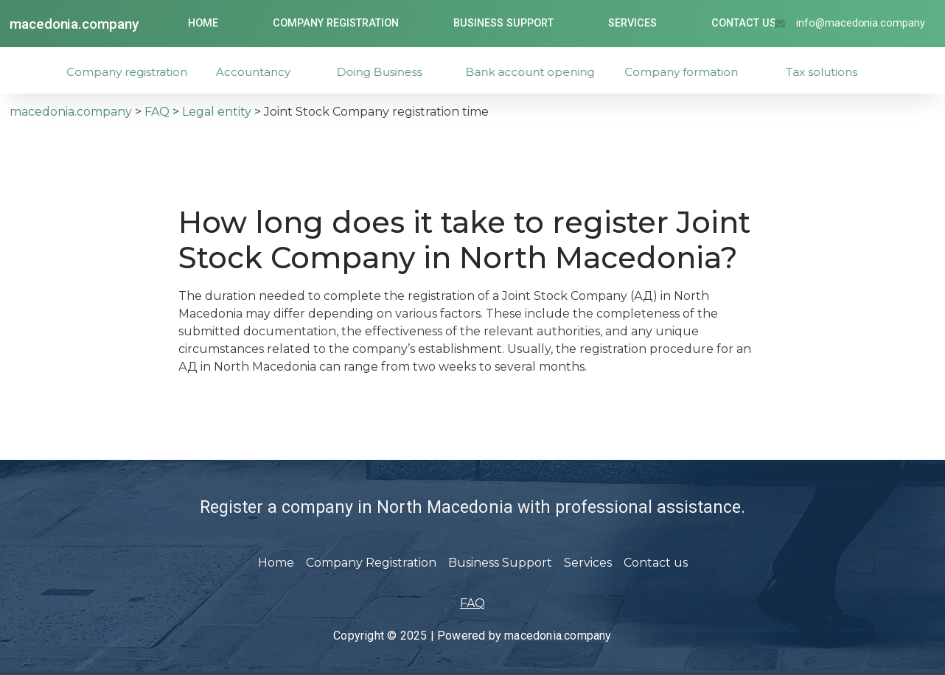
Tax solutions (835, 72)
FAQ (472, 603)
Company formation (695, 72)
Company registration (140, 72)
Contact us (743, 23)
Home (203, 23)
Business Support (503, 23)
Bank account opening (546, 72)
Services (632, 23)
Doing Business (392, 72)
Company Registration (336, 23)
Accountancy (264, 72)
